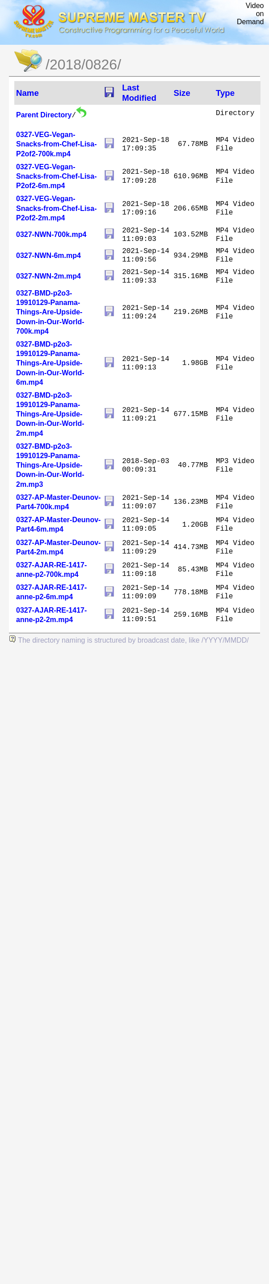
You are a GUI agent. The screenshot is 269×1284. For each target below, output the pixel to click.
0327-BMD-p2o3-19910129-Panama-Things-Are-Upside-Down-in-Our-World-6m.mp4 (50, 363)
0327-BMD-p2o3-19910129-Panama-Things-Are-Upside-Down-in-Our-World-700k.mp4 (50, 312)
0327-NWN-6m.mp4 (48, 255)
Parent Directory (44, 115)
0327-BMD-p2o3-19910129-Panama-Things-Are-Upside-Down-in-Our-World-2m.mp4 (50, 414)
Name (27, 93)
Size (181, 93)
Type (225, 93)
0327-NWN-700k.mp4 (51, 234)
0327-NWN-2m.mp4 (48, 276)
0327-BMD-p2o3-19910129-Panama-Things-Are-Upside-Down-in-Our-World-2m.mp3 (50, 465)
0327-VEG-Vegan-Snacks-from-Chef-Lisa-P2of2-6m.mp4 (56, 176)
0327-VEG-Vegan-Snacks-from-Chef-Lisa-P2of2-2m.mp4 (56, 208)
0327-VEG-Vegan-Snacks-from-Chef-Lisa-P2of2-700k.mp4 (56, 144)
